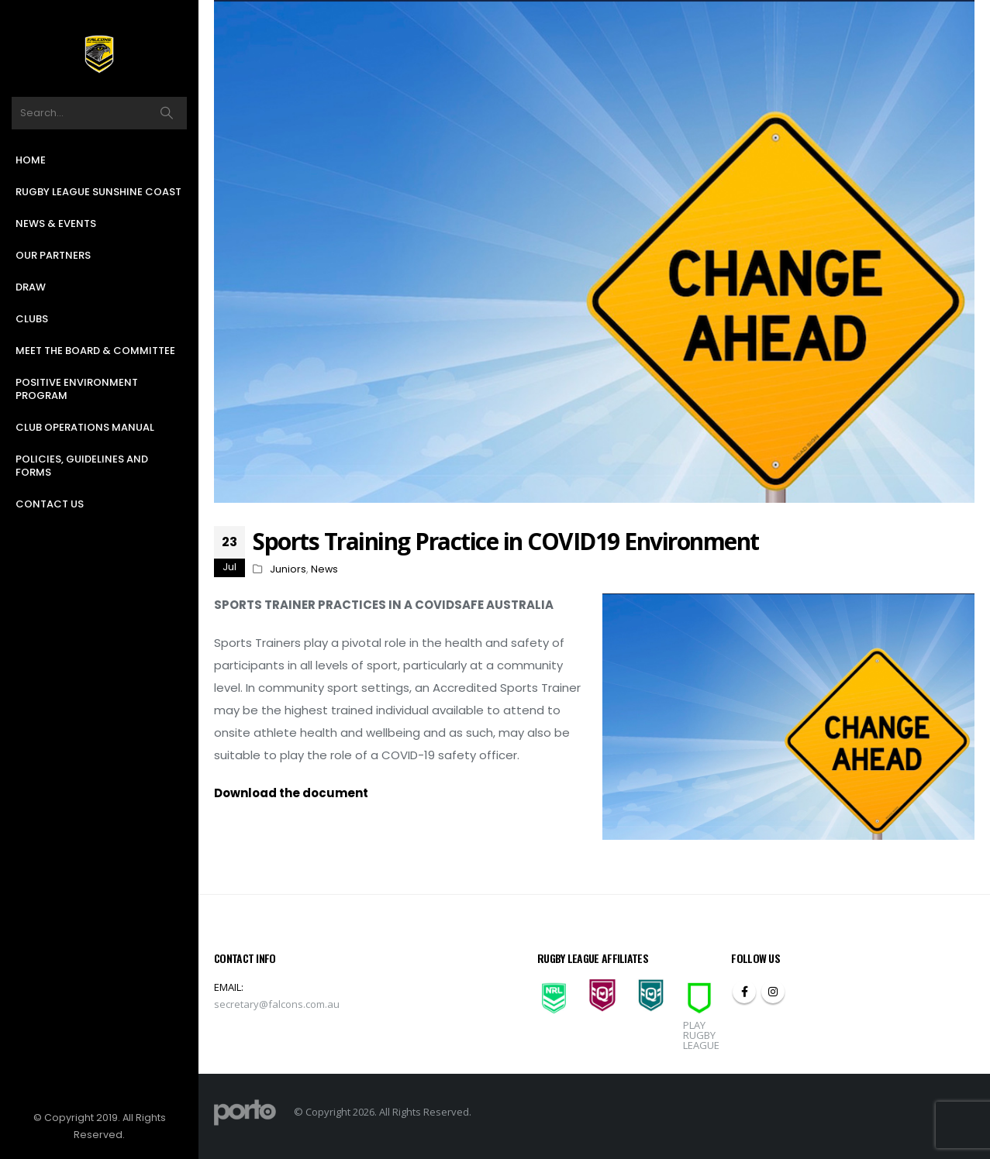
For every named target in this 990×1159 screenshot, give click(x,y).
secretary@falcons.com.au (277, 1004)
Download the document (291, 793)
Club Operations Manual (85, 427)
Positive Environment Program (77, 389)
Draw (31, 287)
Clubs (32, 318)
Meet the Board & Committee (95, 350)
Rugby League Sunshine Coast (98, 191)
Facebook (744, 991)
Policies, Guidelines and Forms (82, 466)
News (324, 569)
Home (31, 160)
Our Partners (53, 255)
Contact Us (50, 504)
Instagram (773, 991)
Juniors (288, 569)
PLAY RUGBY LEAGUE (701, 1035)
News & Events (56, 223)
